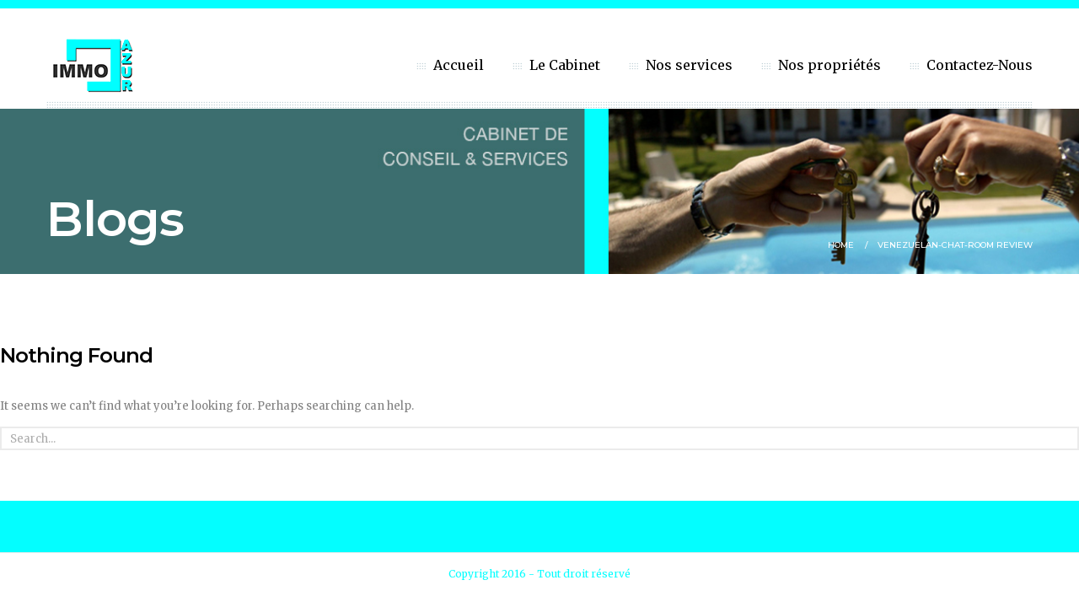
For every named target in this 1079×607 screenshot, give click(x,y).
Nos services (689, 64)
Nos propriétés (829, 64)
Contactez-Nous (979, 64)
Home (841, 244)
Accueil (458, 64)
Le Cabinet (564, 64)
